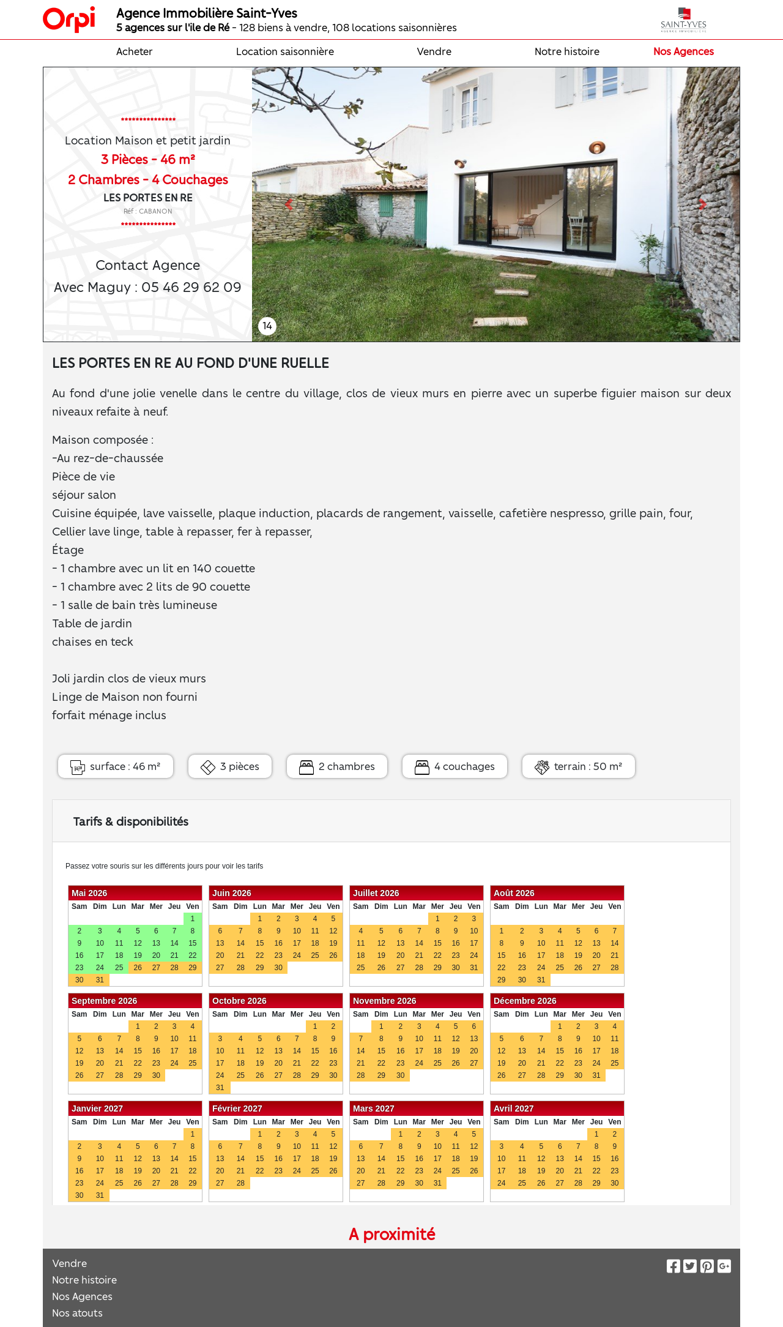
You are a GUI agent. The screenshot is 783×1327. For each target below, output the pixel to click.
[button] (288, 204)
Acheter (134, 51)
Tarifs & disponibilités (130, 820)
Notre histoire (567, 51)
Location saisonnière (285, 51)
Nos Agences (683, 51)
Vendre (434, 51)
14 (267, 325)
